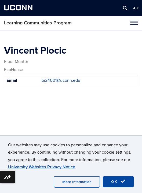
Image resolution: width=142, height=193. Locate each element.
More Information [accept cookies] (77, 182)
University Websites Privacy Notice (41, 167)
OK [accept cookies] (118, 181)
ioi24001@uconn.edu (60, 80)
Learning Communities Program (38, 23)
